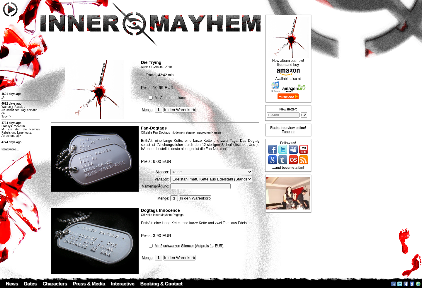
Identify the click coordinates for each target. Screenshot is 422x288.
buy (296, 65)
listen (281, 65)
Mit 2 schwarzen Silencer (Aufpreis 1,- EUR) (189, 246)
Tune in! (288, 132)
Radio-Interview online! (288, 128)
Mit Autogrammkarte (170, 98)
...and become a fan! (288, 168)
